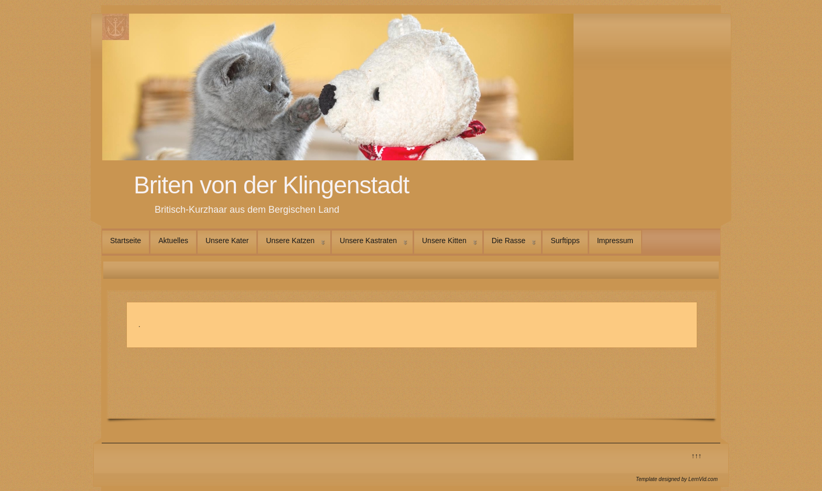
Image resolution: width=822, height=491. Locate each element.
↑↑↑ (696, 456)
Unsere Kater (227, 240)
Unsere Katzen (290, 240)
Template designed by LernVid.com (677, 479)
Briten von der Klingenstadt (271, 185)
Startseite (125, 240)
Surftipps (564, 240)
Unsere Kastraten (368, 240)
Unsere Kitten (444, 240)
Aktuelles (173, 240)
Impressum (615, 240)
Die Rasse (509, 240)
